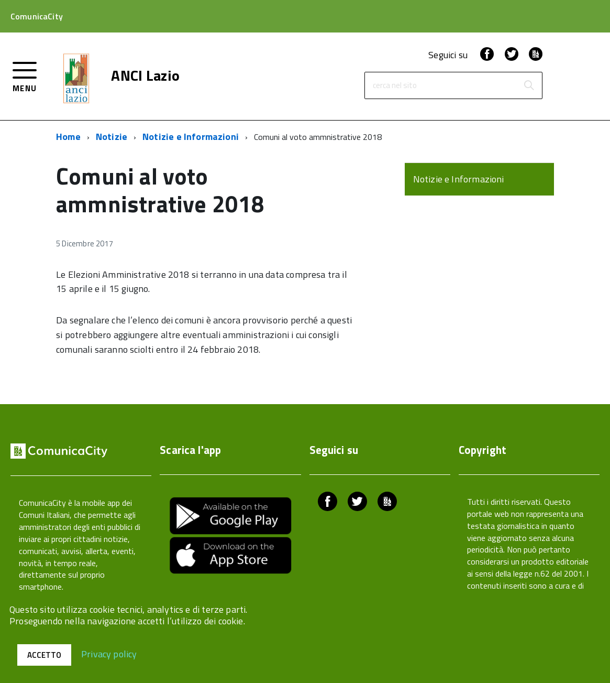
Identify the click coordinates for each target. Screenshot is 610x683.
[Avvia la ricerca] (529, 85)
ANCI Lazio (145, 75)
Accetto (44, 655)
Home (68, 136)
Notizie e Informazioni (190, 136)
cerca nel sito (395, 85)
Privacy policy (109, 653)
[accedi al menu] (25, 76)
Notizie (111, 136)
